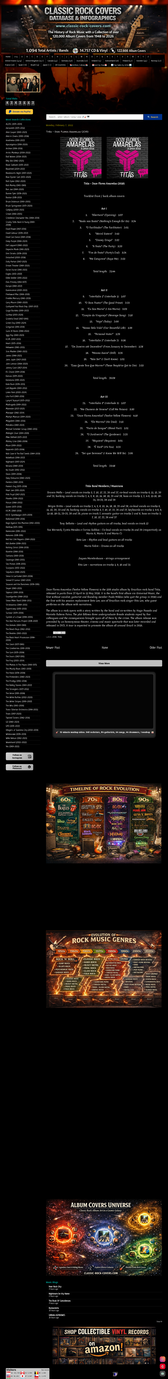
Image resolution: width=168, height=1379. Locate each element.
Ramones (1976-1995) (14, 535)
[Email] (162, 1373)
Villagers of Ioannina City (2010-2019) (22, 730)
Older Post (156, 648)
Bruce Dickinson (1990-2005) (18, 202)
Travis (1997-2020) (13, 714)
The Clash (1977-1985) (15, 644)
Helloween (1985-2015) (15, 347)
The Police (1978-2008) (15, 673)
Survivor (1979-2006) (15, 613)
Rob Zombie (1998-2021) (16, 543)
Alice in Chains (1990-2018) (17, 136)
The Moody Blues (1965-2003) (18, 669)
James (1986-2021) (14, 356)
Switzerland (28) (112, 61)
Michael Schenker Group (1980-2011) (21, 429)
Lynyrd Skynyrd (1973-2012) (18, 400)
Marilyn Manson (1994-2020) (18, 417)
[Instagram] (162, 1359)
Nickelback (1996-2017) (15, 458)
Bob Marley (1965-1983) (16, 185)
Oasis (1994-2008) (14, 474)
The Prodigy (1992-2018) (16, 681)
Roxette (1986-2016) (14, 552)
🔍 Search (152, 117)
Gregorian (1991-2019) (15, 327)
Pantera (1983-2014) (14, 482)
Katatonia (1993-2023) (15, 380)
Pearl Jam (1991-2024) (15, 490)
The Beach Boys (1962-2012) (18, 629)
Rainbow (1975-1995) (14, 527)
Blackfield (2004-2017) (15, 169)
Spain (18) (22, 65)
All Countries (60, 65)
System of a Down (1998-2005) (19, 617)
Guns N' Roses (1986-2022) (17, 331)
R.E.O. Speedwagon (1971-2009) (19, 515)
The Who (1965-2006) (15, 705)
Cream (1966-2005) (14, 214)
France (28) (9, 65)
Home (8, 57)
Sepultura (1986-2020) (15, 572)
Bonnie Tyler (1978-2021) (16, 193)
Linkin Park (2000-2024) (16, 392)
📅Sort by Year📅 (99, 65)
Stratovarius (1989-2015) (16, 605)
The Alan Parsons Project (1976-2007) (22, 621)
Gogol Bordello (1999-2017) (17, 311)
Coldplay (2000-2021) (15, 210)
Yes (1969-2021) (12, 746)
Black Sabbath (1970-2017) (17, 165)
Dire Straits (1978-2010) (16, 253)
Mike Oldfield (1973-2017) (16, 437)
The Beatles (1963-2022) (16, 633)
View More (104, 663)
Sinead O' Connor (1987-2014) (18, 580)
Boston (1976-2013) (14, 197)
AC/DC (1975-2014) (14, 124)
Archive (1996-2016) (14, 148)
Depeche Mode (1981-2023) (17, 249)
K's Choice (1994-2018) (15, 372)
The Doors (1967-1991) (15, 656)
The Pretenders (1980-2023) (18, 677)
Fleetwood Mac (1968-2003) (18, 294)
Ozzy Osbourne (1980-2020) (18, 478)
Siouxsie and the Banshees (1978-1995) (22, 584)
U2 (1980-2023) (12, 722)
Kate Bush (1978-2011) (15, 384)
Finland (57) (127, 61)
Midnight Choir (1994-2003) (17, 433)
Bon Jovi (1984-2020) (15, 189)
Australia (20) (82, 61)
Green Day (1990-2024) (16, 323)
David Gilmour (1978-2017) (17, 233)
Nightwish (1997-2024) (15, 462)
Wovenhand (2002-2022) (16, 742)
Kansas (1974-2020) (14, 376)
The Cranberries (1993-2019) (18, 648)
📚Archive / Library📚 (79, 65)
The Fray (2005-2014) (15, 661)
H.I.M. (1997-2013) (13, 339)
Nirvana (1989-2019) (14, 466)
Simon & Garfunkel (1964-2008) (19, 576)
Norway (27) (156, 61)
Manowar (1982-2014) (15, 413)
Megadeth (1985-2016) (15, 421)
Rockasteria (54, 1308)
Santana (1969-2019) (15, 556)
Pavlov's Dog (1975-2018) (16, 486)
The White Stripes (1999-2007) (19, 701)
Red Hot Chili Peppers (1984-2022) (20, 539)
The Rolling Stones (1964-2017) (19, 685)
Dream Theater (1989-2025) (18, 266)
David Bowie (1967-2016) (16, 229)
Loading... (104, 1124)
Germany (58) (67, 61)
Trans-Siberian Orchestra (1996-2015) (22, 710)
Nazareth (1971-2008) (15, 449)
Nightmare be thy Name (59, 1294)
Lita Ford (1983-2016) (15, 396)
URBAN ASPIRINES (57, 1315)
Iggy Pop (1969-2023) (15, 335)
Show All (159, 1322)
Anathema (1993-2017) (15, 140)
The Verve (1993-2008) (15, 693)
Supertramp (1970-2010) (16, 609)
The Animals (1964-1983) (16, 625)
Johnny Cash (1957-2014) (16, 368)
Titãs (60, 637)
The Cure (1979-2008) (15, 652)
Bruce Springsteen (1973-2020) (19, 206)
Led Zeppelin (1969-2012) (16, 388)
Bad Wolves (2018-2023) (16, 157)
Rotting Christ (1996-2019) (17, 547)
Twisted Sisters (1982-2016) (18, 718)
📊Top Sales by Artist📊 (121, 65)
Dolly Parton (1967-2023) (16, 262)
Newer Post (53, 648)
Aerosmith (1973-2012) (15, 128)
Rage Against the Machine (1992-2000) (23, 523)
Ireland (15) (96, 61)
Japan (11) (47, 65)
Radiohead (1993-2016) (15, 519)
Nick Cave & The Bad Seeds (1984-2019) (23, 454)
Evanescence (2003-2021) (16, 290)
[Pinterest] (162, 1366)
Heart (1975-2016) (13, 343)
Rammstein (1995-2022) (16, 531)
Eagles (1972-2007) (14, 274)
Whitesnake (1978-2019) (16, 734)
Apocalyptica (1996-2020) (17, 144)
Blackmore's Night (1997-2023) (19, 173)
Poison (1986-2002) (14, 503)
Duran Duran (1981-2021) (16, 270)
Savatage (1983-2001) (15, 560)
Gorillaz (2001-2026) (14, 315)
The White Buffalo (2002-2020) (19, 697)
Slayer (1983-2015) (14, 588)
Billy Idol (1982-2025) (15, 161)
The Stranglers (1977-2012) (17, 689)
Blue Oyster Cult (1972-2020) (18, 177)
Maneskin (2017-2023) (15, 409)
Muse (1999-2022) (13, 445)
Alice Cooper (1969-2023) (16, 132)
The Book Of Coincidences (60, 1301)
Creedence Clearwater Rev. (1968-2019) (22, 218)
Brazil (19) (35, 65)
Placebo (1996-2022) (14, 498)
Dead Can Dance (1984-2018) (18, 237)
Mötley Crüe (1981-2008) (16, 441)
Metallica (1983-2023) (15, 425)
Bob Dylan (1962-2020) (15, 181)
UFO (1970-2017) (13, 726)
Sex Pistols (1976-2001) (16, 564)
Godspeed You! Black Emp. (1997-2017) (22, 306)
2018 (54, 637)
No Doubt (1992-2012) (15, 470)
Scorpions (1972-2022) (15, 568)
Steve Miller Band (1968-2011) (18, 601)
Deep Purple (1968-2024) (16, 241)
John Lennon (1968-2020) (17, 364)
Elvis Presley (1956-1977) (16, 282)
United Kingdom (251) (35, 61)
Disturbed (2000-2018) (16, 257)
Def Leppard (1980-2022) (17, 245)
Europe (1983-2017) (14, 286)
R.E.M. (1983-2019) (13, 511)
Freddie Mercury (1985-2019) (18, 298)
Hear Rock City (55, 1287)
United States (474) (13, 61)
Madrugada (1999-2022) (16, 405)
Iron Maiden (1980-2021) (16, 351)
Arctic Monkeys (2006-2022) (18, 153)
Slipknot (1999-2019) (14, 592)
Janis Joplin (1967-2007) (16, 360)
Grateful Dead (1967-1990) (17, 319)
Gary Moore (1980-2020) (17, 302)
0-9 (15, 57)
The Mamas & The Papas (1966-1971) (21, 665)
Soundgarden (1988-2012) (17, 597)
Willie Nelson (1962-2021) (16, 738)
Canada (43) (52, 61)
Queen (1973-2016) (14, 507)
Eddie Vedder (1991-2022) (16, 278)
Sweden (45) (141, 61)
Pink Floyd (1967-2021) (15, 494)
